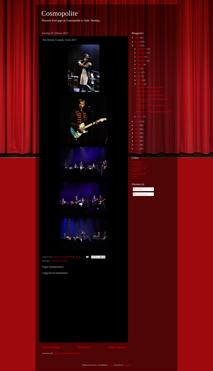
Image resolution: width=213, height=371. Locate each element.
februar (140, 84)
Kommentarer (140, 194)
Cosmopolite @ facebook (138, 169)
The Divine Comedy (59, 261)
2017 (137, 45)
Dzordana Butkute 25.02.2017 (150, 87)
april (139, 76)
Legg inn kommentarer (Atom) (67, 353)
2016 (137, 121)
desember (142, 49)
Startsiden (84, 347)
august (140, 64)
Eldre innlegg (117, 347)
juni (139, 68)
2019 (137, 38)
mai (139, 72)
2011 (137, 141)
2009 (137, 149)
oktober (140, 57)
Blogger (126, 365)
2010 (137, 145)
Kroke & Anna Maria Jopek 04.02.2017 (154, 112)
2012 (137, 137)
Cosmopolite (59, 13)
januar (140, 116)
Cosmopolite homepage (137, 163)
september (142, 60)
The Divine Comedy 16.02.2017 (151, 95)
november (142, 53)
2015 (137, 125)
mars (139, 80)
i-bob (111, 365)
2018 (137, 42)
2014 (137, 129)
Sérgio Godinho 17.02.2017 (149, 91)
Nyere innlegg (50, 347)
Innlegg (137, 189)
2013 (137, 133)
